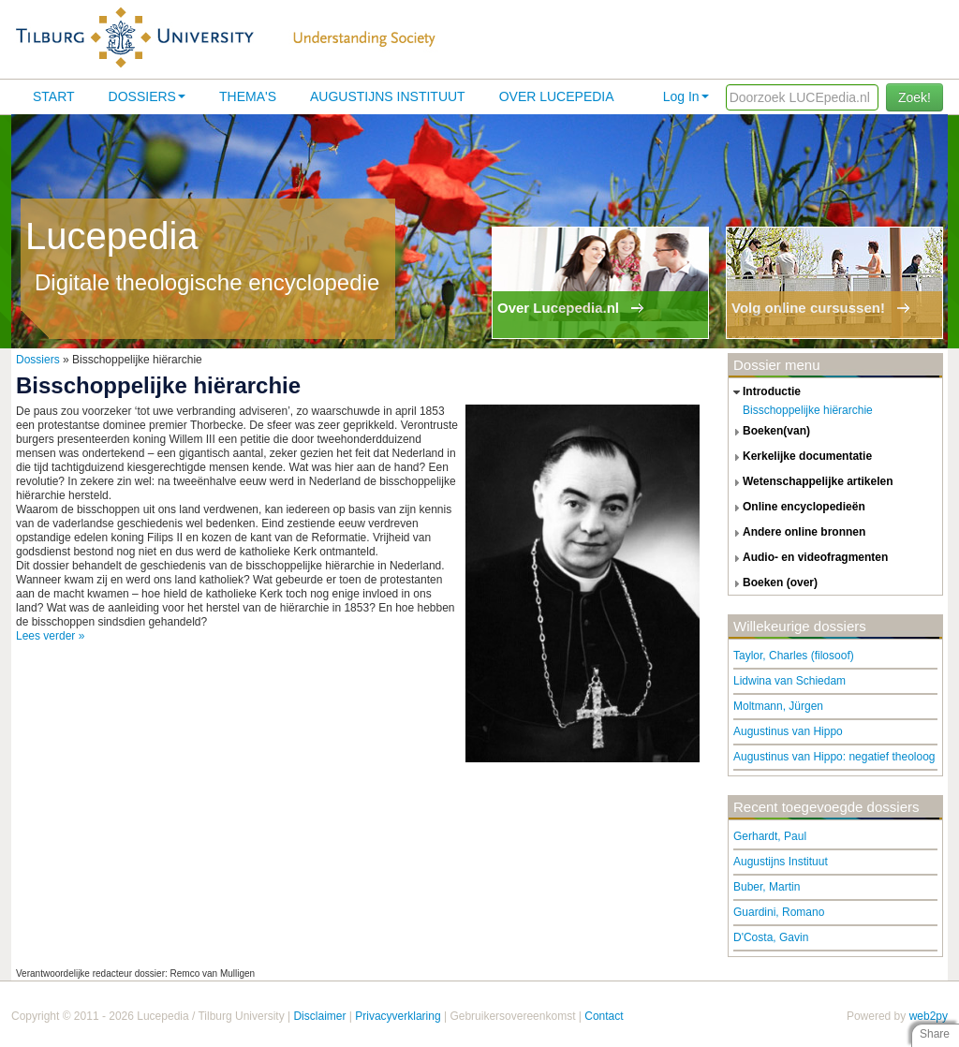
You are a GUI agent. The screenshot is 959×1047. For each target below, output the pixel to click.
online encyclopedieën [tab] (797, 507)
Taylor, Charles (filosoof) (793, 655)
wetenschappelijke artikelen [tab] (811, 482)
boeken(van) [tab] (769, 431)
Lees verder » (50, 635)
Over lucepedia (556, 96)
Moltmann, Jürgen (778, 706)
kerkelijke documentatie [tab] (800, 457)
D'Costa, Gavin (770, 937)
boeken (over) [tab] (773, 583)
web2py (928, 1016)
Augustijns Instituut (387, 96)
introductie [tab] (765, 392)
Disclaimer (319, 1016)
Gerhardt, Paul (769, 836)
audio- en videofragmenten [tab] (808, 558)
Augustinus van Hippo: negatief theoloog (834, 756)
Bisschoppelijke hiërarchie (808, 410)
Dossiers (147, 96)
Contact (603, 1016)
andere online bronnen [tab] (797, 532)
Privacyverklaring (397, 1016)
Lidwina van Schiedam (789, 680)
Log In (686, 96)
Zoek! (914, 97)
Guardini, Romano (778, 912)
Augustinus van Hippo (788, 731)
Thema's (247, 96)
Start (54, 96)
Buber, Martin (766, 886)
